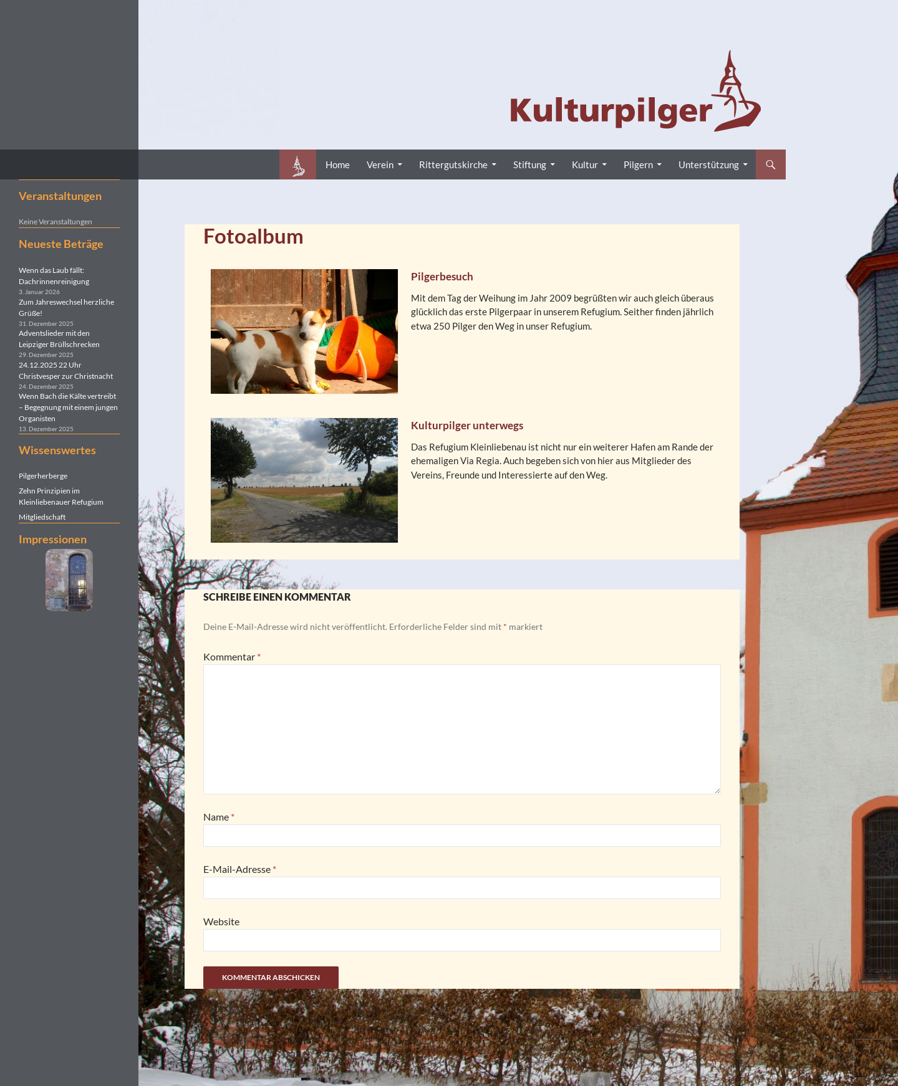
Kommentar (232, 656)
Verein (380, 164)
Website (221, 921)
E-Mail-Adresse (239, 869)
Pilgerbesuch (442, 276)
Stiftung (529, 164)
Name (218, 816)
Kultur (585, 164)
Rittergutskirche (453, 164)
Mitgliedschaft (42, 517)
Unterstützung (708, 164)
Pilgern (638, 164)
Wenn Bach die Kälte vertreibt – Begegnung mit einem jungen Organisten (68, 407)
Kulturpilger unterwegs (467, 425)
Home (338, 164)
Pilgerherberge (43, 475)
